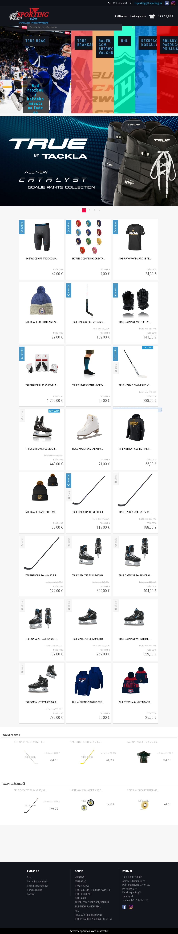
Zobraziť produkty (35, 139)
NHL (77, 910)
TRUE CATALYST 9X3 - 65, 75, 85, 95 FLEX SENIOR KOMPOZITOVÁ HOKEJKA (30, 824)
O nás (30, 877)
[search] (96, 16)
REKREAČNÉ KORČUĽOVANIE (89, 915)
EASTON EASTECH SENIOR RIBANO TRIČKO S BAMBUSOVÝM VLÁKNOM (143, 776)
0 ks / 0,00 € (165, 16)
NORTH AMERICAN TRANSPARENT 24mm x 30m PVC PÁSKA (143, 824)
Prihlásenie (113, 16)
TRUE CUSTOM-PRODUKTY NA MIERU (93, 889)
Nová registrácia (133, 16)
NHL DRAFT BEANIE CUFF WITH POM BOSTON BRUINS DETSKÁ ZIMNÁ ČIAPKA (42, 546)
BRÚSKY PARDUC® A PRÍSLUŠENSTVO (93, 919)
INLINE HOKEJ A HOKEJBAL (88, 906)
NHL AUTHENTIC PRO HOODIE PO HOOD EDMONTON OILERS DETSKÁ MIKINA (88, 736)
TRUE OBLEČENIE (83, 894)
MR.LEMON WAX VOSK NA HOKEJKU (87, 824)
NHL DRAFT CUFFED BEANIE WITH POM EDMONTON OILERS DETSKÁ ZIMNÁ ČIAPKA (42, 356)
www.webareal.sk (99, 931)
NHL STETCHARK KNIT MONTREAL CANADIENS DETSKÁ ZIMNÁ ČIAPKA (135, 736)
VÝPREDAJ (80, 877)
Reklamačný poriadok (37, 885)
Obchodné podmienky (37, 881)
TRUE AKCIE (80, 898)
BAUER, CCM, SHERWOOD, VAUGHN (92, 902)
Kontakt (31, 894)
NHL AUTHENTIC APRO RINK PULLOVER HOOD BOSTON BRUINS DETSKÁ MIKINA (135, 482)
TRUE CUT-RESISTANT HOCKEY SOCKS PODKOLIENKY (88, 419)
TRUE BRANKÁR (82, 885)
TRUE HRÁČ (80, 881)
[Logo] (29, 15)
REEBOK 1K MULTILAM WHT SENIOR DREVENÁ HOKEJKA (30, 776)
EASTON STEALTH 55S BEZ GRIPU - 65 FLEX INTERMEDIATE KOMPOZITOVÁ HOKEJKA (87, 776)
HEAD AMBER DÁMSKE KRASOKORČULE (88, 482)
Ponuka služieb (34, 889)
